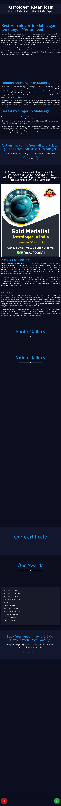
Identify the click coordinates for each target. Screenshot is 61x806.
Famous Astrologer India (12, 611)
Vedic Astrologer (10, 172)
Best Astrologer (16, 175)
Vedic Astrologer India (11, 608)
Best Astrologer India (11, 591)
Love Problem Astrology (12, 599)
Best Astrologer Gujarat (12, 596)
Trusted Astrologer (21, 180)
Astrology (7, 602)
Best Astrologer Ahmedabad (13, 594)
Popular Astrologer (47, 177)
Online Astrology (9, 605)
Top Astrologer (52, 172)
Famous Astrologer (31, 172)
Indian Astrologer (25, 177)
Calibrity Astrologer (37, 175)
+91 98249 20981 (40, 2)
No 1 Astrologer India (10, 617)
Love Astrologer (41, 180)
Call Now (30, 158)
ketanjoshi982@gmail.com (24, 2)
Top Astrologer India (11, 614)
